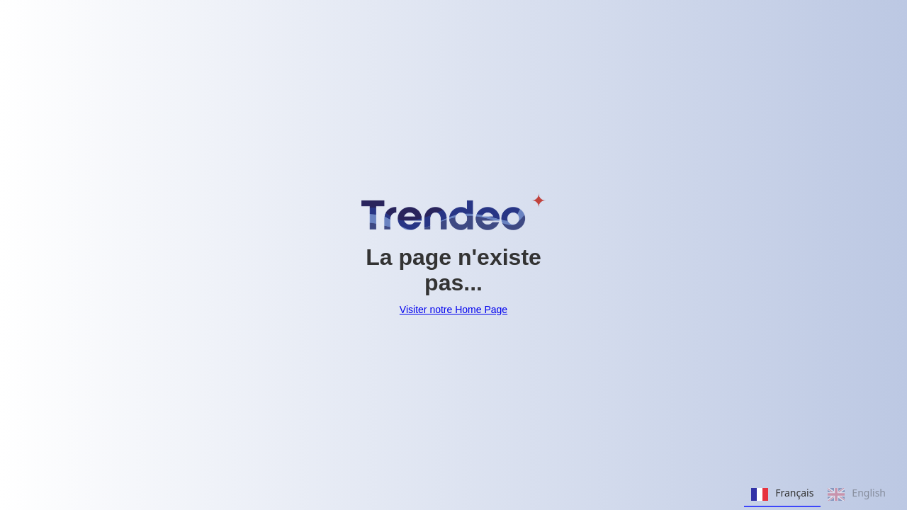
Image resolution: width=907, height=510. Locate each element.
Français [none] (782, 494)
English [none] (857, 494)
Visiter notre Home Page (453, 309)
